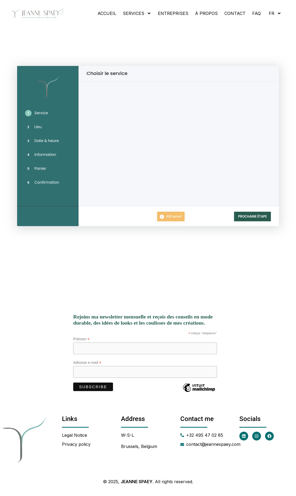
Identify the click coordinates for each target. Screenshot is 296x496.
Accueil (107, 13)
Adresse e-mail (87, 362)
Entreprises (173, 13)
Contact (235, 13)
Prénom (81, 339)
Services (137, 13)
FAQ (256, 13)
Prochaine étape (252, 216)
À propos (206, 13)
